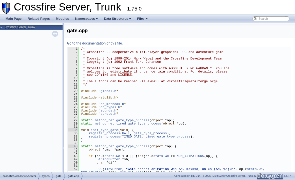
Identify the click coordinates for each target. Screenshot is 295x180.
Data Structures (117, 18)
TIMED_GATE (132, 136)
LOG (99, 169)
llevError (113, 169)
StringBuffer (108, 159)
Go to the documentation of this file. (95, 43)
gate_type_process (132, 120)
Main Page (14, 18)
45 (73, 146)
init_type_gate (104, 130)
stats (109, 156)
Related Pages (39, 18)
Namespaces (86, 18)
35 (73, 130)
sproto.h (108, 114)
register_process (104, 133)
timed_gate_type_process (138, 123)
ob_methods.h (112, 104)
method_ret (104, 120)
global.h (108, 91)
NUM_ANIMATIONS (190, 156)
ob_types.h (110, 107)
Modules (62, 18)
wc (118, 156)
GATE (126, 133)
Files (142, 18)
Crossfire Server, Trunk (20, 27)
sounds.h (108, 110)
